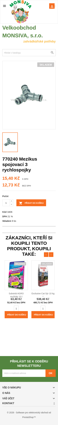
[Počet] (6, 202)
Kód (4, 211)
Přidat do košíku (31, 203)
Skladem (6, 220)
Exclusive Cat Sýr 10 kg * (43, 295)
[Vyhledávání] (29, 52)
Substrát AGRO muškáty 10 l (16, 295)
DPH (4, 216)
